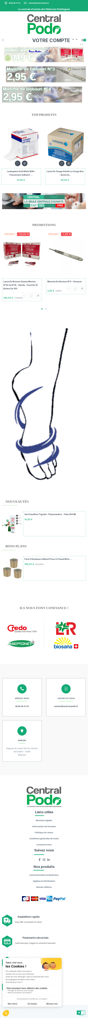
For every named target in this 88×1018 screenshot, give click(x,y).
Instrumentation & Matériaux (44, 875)
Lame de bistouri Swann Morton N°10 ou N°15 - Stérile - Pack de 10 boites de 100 (20, 285)
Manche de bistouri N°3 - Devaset (64, 281)
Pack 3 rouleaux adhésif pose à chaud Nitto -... (48, 559)
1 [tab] (41, 308)
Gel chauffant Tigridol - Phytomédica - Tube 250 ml (50, 514)
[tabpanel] (22, 269)
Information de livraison (44, 826)
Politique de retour (44, 832)
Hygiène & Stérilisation (44, 881)
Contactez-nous (44, 844)
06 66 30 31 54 (14, 3)
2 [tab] (46, 308)
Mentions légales (44, 820)
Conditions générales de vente (44, 838)
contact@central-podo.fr (38, 3)
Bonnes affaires (44, 887)
